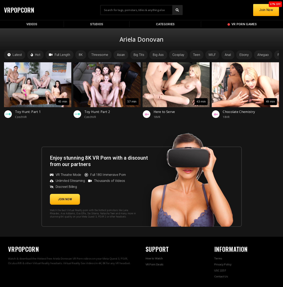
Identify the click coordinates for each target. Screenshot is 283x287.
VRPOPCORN (19, 9)
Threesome (99, 55)
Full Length (59, 55)
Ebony (244, 55)
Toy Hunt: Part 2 (97, 112)
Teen (196, 55)
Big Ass (158, 55)
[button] (65, 199)
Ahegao (263, 55)
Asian (121, 55)
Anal (228, 55)
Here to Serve (164, 112)
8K (81, 55)
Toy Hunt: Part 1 (28, 112)
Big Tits (139, 55)
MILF (212, 55)
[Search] (177, 10)
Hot (35, 55)
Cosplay (178, 55)
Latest (14, 55)
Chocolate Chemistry (239, 112)
